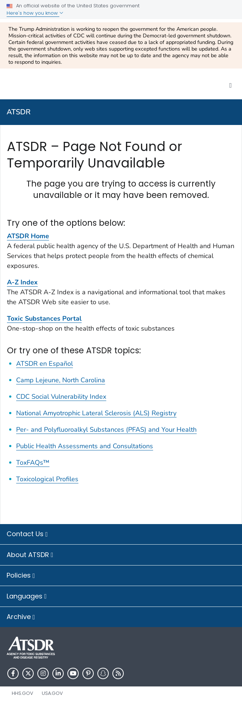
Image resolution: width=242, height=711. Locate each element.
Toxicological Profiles (47, 479)
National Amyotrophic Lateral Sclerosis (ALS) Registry (96, 413)
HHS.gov (22, 693)
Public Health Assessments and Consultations (84, 446)
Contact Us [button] (27, 534)
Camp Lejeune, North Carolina (60, 380)
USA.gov (52, 693)
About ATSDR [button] (30, 555)
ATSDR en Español (44, 363)
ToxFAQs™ (32, 462)
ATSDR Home (28, 236)
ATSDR (19, 112)
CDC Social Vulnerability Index (61, 396)
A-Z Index (22, 282)
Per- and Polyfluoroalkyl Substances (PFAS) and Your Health (106, 429)
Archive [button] (21, 617)
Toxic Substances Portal (44, 318)
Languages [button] (27, 597)
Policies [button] (21, 576)
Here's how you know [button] (35, 13)
